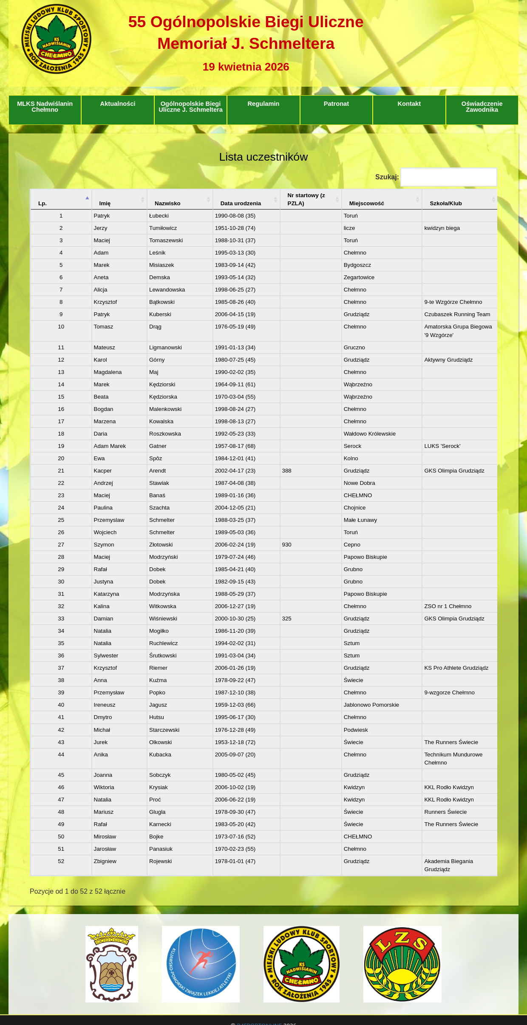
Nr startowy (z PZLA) (262, 195)
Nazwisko (133, 195)
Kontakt (409, 103)
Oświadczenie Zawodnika (482, 106)
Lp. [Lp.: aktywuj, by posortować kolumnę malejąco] (42, 195)
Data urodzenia (189, 195)
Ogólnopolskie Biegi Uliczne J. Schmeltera (191, 106)
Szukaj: (436, 177)
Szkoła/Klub (403, 195)
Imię (82, 195)
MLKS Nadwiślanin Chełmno (45, 106)
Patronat (336, 103)
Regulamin (264, 103)
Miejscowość (334, 195)
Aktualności (118, 103)
